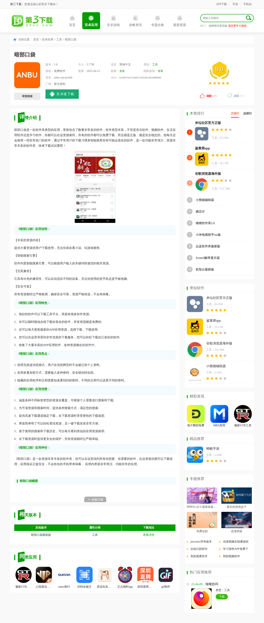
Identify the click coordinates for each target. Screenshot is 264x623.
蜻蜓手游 (212, 448)
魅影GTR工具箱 (23, 577)
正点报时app (125, 577)
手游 (235, 4)
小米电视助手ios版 (208, 234)
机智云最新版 (205, 269)
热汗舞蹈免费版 (195, 426)
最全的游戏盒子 (237, 506)
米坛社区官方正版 (208, 123)
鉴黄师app (202, 148)
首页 (72, 21)
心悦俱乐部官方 (44, 577)
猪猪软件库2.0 (205, 223)
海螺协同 (211, 584)
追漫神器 (236, 531)
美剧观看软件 (199, 556)
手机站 (247, 4)
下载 (222, 596)
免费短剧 (202, 531)
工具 (59, 39)
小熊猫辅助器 (205, 200)
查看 (122, 71)
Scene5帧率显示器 (208, 257)
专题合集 (157, 21)
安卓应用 (91, 21)
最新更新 (179, 21)
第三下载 (16, 4)
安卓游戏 (113, 21)
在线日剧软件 (199, 548)
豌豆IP (200, 211)
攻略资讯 (135, 21)
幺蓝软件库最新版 (208, 246)
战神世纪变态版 (218, 25)
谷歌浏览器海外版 (208, 173)
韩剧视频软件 (231, 556)
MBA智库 (219, 425)
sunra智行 (64, 577)
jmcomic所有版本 (201, 541)
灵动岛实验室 (105, 577)
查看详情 (148, 534)
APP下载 (221, 4)
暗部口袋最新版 (41, 534)
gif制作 (166, 577)
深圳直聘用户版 (145, 577)
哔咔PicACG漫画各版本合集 (202, 506)
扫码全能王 (84, 577)
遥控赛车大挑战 (237, 25)
